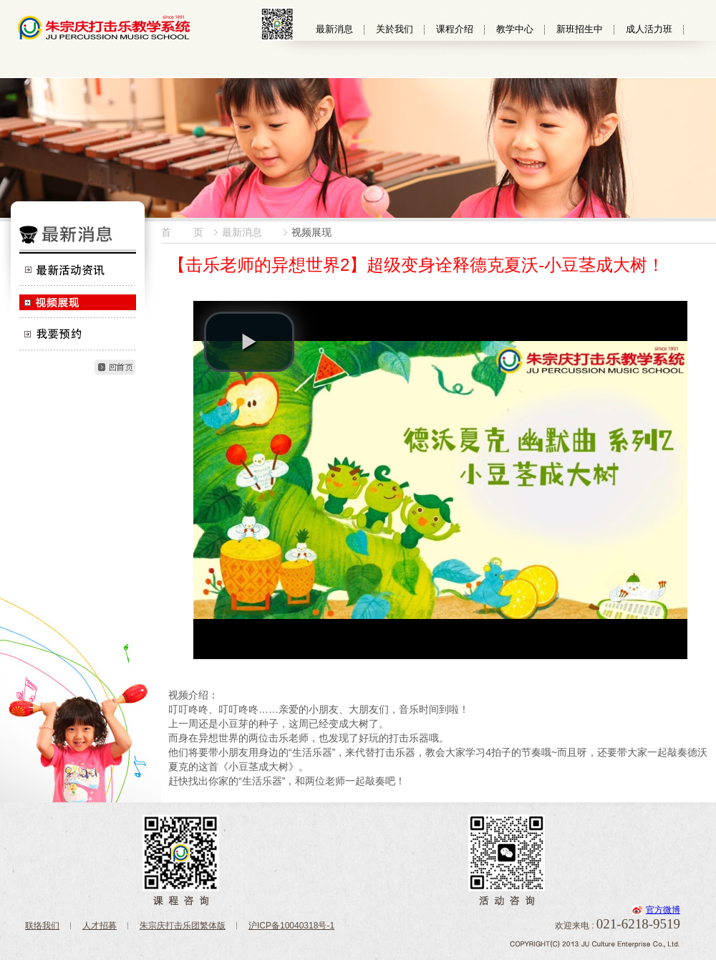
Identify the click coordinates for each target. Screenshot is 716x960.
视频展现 (77, 302)
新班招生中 (579, 29)
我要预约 (77, 334)
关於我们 (394, 29)
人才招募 (99, 926)
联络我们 (42, 926)
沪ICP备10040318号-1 (291, 926)
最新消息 (334, 29)
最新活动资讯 (77, 270)
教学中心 (514, 29)
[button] (249, 342)
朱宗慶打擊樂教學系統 (104, 27)
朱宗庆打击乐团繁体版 (183, 926)
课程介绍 (454, 29)
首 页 (182, 232)
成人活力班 (649, 29)
